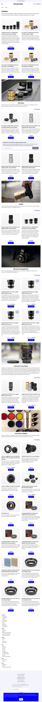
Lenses (2, 628)
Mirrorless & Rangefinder (6, 632)
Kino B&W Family (5, 652)
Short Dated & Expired (6, 656)
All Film (3, 645)
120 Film (3, 648)
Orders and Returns (21, 681)
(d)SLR (3, 631)
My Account (21, 680)
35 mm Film (4, 647)
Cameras (3, 638)
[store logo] (18, 4)
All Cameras (4, 616)
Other (2, 663)
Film (2, 644)
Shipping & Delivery (21, 677)
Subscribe (35, 148)
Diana (3, 622)
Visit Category (37, 109)
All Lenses (4, 630)
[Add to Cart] (31, 48)
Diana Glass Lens (5, 513)
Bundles (3, 661)
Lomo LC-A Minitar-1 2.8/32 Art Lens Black (10, 486)
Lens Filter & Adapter (6, 635)
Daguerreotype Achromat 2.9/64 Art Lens (31, 394)
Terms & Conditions (21, 674)
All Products (4, 642)
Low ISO (3, 655)
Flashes (3, 665)
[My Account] (36, 4)
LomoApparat (4, 617)
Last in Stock (4, 659)
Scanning (4, 651)
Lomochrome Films (5, 653)
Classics (3, 618)
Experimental (4, 620)
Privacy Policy (21, 675)
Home (2, 7)
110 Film (3, 649)
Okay (21, 699)
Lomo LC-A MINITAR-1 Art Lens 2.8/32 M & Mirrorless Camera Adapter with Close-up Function (10, 458)
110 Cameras (4, 621)
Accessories (4, 625)
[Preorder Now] (11, 48)
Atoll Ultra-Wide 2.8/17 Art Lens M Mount (30, 456)
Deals (2, 658)
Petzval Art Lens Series (21, 366)
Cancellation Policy (21, 678)
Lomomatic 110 (5, 626)
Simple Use (4, 624)
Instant (2, 637)
